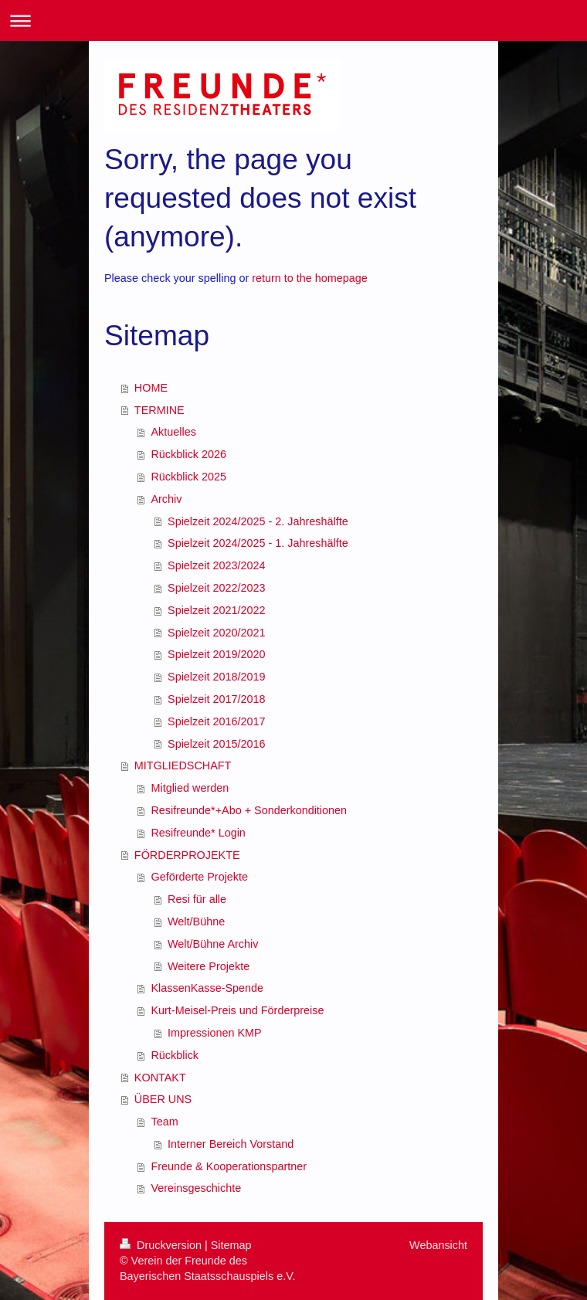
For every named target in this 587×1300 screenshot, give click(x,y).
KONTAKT (160, 1077)
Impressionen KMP (215, 1033)
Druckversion (162, 1245)
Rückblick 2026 (188, 454)
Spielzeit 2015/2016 (216, 744)
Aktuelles (173, 432)
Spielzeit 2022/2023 (216, 588)
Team (164, 1121)
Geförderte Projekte (199, 877)
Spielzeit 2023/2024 (216, 565)
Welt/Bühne (196, 921)
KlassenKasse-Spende (207, 988)
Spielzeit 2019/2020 (216, 654)
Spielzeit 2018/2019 (216, 676)
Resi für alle (197, 899)
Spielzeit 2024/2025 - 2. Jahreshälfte (258, 521)
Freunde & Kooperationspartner (229, 1166)
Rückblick (174, 1055)
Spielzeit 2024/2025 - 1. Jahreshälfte (258, 543)
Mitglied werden (190, 788)
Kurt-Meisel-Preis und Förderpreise (237, 1010)
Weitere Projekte (208, 966)
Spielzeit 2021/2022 (216, 610)
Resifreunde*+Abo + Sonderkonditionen (249, 810)
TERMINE (159, 410)
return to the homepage (310, 278)
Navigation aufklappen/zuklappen (293, 20)
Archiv (166, 499)
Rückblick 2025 (188, 476)
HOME (151, 388)
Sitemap (231, 1245)
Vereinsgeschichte (196, 1188)
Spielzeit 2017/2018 (216, 699)
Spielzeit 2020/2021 (216, 632)
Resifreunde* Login (198, 833)
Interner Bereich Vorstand (231, 1144)
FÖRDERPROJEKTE (187, 855)
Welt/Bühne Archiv (213, 944)
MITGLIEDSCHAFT (183, 765)
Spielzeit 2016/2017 (216, 721)
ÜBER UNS (163, 1099)
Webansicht (438, 1245)
